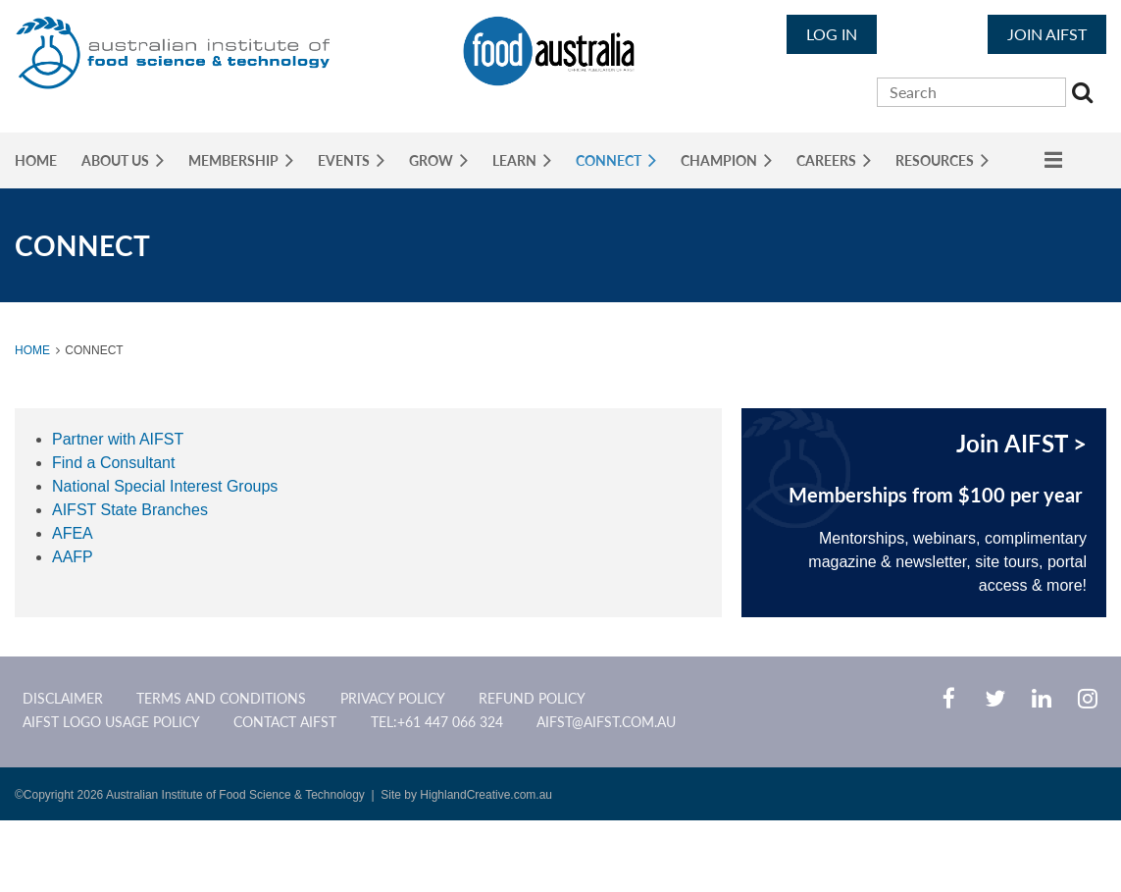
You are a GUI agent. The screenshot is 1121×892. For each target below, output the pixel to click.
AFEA (72, 533)
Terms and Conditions (221, 698)
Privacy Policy (392, 698)
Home (32, 350)
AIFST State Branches (130, 509)
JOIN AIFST (1047, 34)
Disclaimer (63, 698)
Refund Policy (532, 698)
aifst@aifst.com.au (606, 721)
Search (1084, 95)
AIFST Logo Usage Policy (111, 721)
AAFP (72, 557)
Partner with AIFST (117, 439)
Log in (831, 34)
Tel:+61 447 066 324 (437, 721)
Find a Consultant (113, 462)
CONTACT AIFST (284, 721)
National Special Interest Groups (165, 486)
